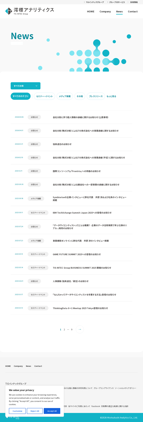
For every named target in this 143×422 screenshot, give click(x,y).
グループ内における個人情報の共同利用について (73, 388)
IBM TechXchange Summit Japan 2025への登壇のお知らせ (82, 212)
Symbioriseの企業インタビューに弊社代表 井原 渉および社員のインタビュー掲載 (89, 199)
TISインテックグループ (95, 2)
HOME (90, 11)
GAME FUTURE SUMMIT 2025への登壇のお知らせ (77, 254)
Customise (17, 411)
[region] (34, 401)
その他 (80, 96)
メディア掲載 (65, 96)
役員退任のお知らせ (62, 144)
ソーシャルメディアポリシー (125, 388)
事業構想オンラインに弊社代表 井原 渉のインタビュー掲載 (81, 240)
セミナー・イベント (44, 96)
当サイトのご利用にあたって (79, 406)
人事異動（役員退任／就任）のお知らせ (70, 281)
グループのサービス (117, 2)
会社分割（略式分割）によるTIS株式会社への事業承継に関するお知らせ (86, 130)
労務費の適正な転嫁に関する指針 (115, 406)
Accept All (52, 411)
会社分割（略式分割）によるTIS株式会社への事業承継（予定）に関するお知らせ (89, 157)
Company (105, 11)
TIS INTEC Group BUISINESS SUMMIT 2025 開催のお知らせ (82, 267)
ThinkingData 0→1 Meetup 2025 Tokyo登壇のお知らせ (80, 308)
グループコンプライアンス (104, 388)
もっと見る (111, 96)
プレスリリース (96, 96)
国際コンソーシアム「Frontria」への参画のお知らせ (77, 171)
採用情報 (134, 2)
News (119, 11)
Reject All (35, 411)
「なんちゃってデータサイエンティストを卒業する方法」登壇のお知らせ (84, 294)
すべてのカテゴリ (20, 96)
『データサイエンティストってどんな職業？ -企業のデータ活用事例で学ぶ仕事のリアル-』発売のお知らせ (90, 227)
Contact (133, 11)
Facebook (95, 406)
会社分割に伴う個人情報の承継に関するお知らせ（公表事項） (81, 117)
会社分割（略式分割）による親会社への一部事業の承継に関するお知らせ (86, 184)
